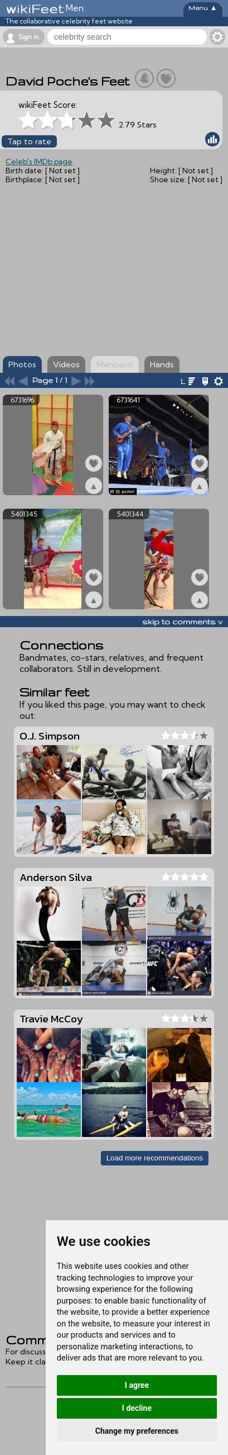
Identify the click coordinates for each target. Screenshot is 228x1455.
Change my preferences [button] (136, 1430)
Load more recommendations (154, 1158)
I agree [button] (137, 1385)
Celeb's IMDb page (39, 161)
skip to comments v (182, 621)
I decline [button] (137, 1408)
